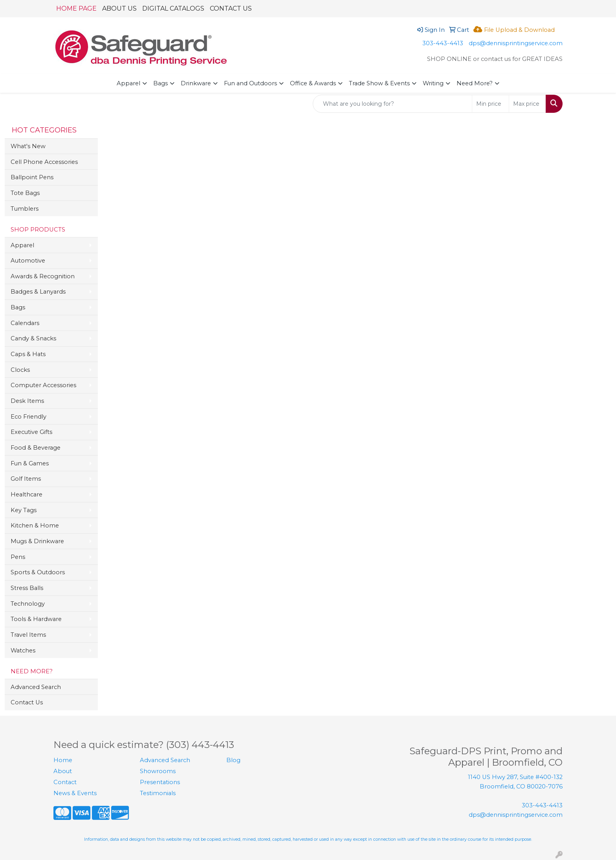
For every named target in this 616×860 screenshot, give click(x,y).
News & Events (75, 793)
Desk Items (27, 400)
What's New (28, 146)
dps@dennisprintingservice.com (516, 43)
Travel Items (28, 634)
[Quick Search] (392, 104)
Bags (160, 83)
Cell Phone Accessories (44, 161)
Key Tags (24, 510)
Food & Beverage (35, 447)
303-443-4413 (442, 43)
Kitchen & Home (35, 525)
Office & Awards (313, 83)
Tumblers (24, 208)
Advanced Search (36, 687)
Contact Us (27, 702)
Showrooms (158, 771)
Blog (233, 760)
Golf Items (26, 478)
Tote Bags (25, 193)
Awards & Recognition (43, 276)
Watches (23, 650)
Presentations (160, 782)
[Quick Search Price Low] (490, 104)
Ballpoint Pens (32, 177)
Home (62, 760)
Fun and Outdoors (250, 83)
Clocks (20, 369)
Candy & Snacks (33, 338)
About (62, 771)
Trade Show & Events (379, 83)
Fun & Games (30, 463)
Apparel (128, 83)
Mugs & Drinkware (37, 541)
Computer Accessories (43, 385)
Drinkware (196, 83)
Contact (65, 782)
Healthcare (26, 494)
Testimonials (158, 793)
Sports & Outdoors (38, 572)
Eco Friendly (28, 416)
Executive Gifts (31, 432)
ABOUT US (119, 8)
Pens (18, 556)
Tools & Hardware (36, 619)
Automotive (28, 260)
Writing (433, 83)
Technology (28, 603)
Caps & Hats (28, 354)
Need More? (474, 83)
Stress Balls (27, 588)
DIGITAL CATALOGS (173, 8)
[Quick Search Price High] (527, 104)
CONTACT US (231, 8)
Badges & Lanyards (38, 291)
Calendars (25, 323)
